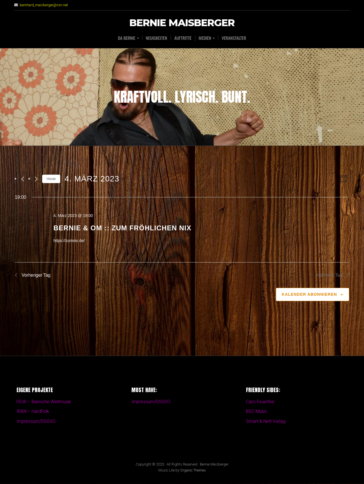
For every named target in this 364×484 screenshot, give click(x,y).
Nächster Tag (332, 275)
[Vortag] (22, 179)
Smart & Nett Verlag (266, 421)
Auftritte (183, 37)
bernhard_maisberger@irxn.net (44, 5)
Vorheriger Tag (33, 275)
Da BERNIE (126, 38)
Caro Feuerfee (260, 402)
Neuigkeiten (156, 37)
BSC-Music (257, 412)
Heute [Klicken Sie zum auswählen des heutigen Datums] (51, 179)
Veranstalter (234, 37)
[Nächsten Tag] (36, 179)
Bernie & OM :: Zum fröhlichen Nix (122, 228)
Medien (205, 38)
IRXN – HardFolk (33, 412)
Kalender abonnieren (309, 294)
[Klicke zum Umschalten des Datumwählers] (95, 179)
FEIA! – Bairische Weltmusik (44, 402)
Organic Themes (193, 471)
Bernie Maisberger (182, 22)
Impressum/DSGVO (36, 421)
